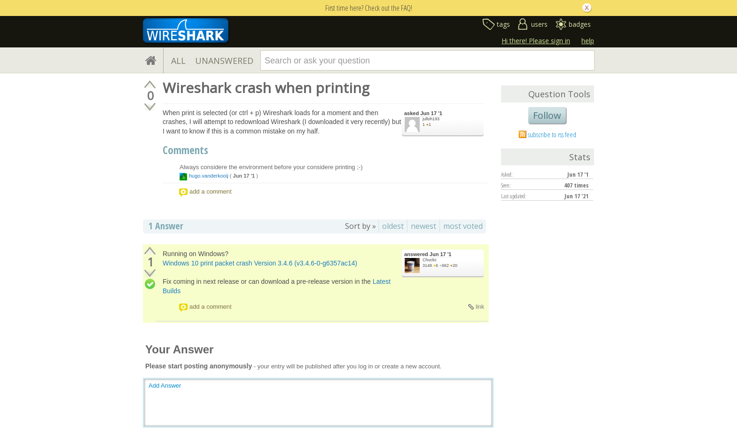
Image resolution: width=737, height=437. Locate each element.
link (480, 307)
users (539, 24)
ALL (178, 60)
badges (580, 24)
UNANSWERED (224, 60)
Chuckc (430, 260)
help (587, 40)
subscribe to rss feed (552, 134)
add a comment (210, 191)
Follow (547, 115)
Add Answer (165, 385)
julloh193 (431, 119)
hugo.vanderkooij (208, 176)
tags (503, 24)
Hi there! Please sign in (536, 40)
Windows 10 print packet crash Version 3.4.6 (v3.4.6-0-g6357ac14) (260, 263)
